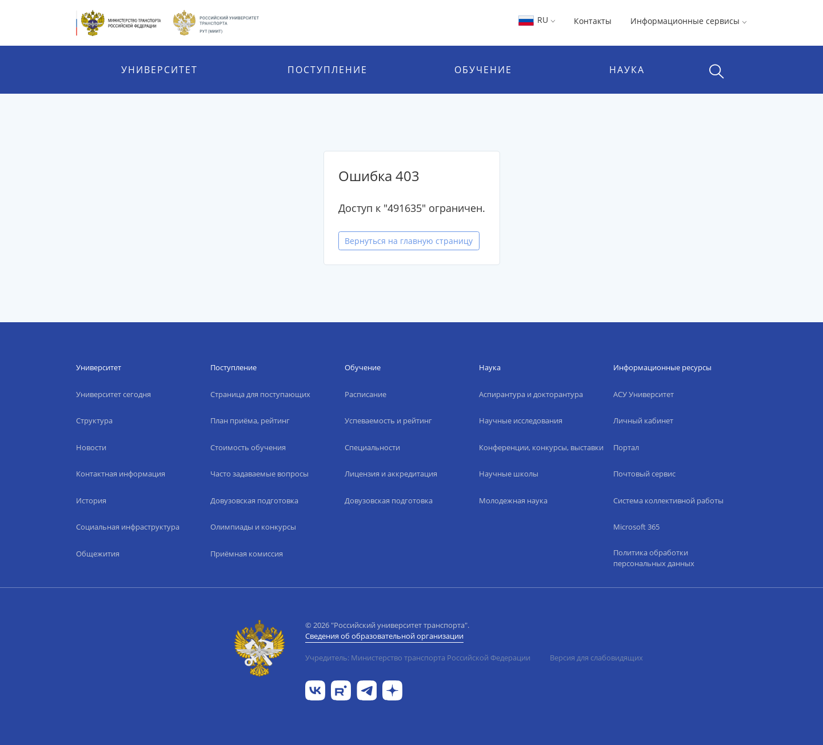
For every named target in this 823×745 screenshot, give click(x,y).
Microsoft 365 (636, 527)
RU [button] (536, 19)
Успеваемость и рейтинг (388, 420)
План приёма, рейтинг (250, 420)
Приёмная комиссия (246, 553)
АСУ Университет (643, 394)
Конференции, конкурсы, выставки (541, 447)
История (91, 500)
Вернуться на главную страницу (409, 240)
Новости (91, 447)
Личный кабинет (643, 420)
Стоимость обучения (248, 447)
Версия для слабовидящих (596, 657)
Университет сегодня (113, 394)
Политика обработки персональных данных (653, 558)
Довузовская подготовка (254, 500)
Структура (94, 420)
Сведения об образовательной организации (384, 636)
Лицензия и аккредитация (391, 473)
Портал (626, 447)
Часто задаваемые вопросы (259, 473)
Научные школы (508, 473)
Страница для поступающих (260, 394)
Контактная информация (120, 473)
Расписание (365, 394)
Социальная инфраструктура (127, 527)
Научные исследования (520, 420)
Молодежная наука (513, 500)
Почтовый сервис (644, 473)
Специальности (372, 447)
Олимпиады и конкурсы (253, 527)
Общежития (97, 553)
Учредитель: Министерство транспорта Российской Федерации (417, 657)
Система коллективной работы (668, 500)
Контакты (593, 20)
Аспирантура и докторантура (531, 394)
